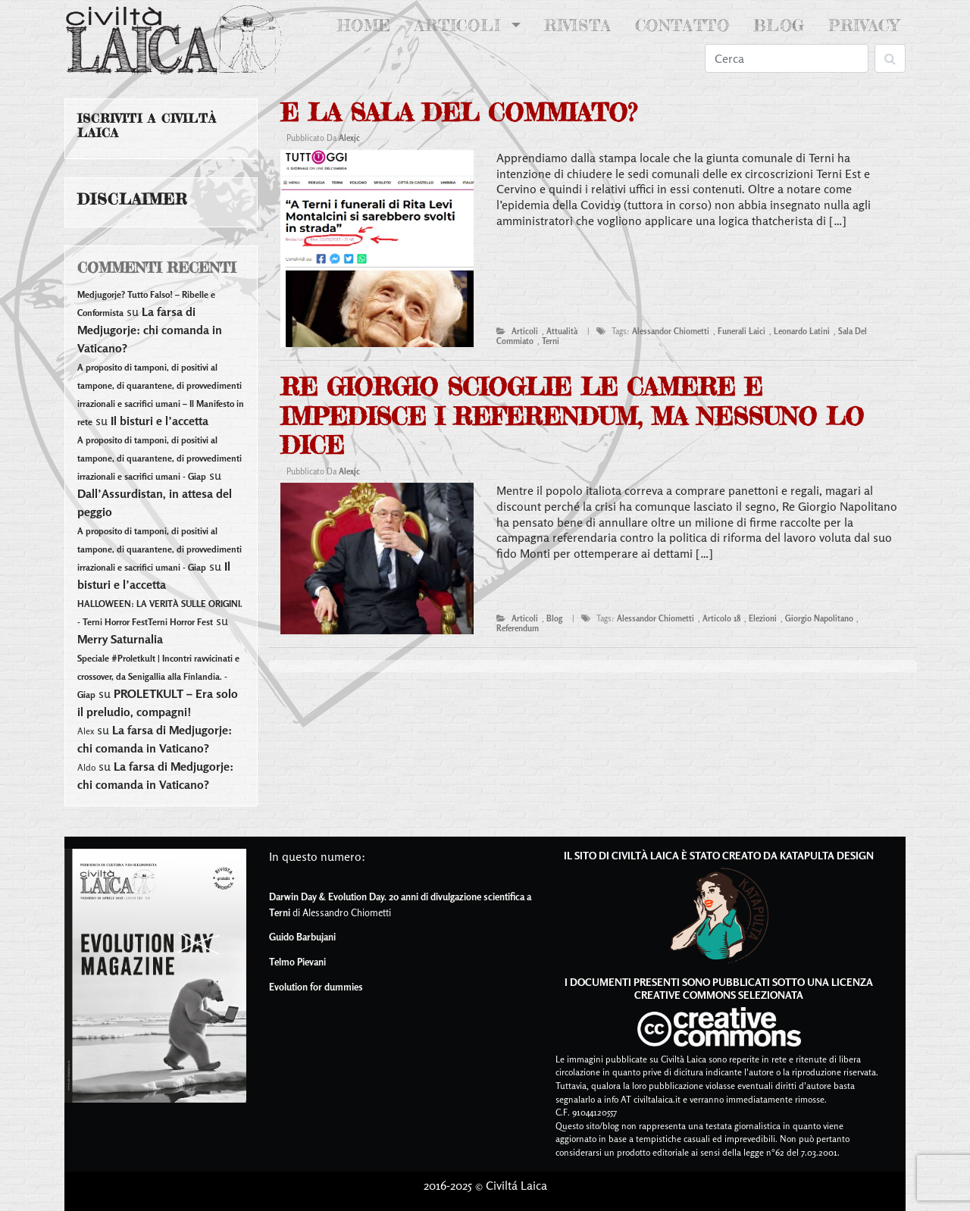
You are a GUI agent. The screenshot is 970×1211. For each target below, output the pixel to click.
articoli (525, 331)
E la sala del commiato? (458, 112)
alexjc (349, 138)
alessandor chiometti (670, 331)
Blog (779, 25)
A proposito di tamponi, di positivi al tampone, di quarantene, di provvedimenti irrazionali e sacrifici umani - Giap (159, 458)
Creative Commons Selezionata (718, 994)
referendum (517, 628)
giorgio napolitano (819, 618)
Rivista (578, 25)
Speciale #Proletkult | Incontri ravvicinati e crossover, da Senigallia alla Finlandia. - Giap (158, 676)
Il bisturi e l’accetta (159, 420)
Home (367, 24)
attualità (561, 331)
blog (554, 618)
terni (550, 341)
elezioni (763, 618)
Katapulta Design (827, 855)
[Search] (786, 58)
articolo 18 (721, 618)
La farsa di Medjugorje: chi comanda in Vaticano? (149, 329)
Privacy (864, 25)
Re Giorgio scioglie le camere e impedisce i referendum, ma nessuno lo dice (572, 416)
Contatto (682, 25)
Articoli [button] (461, 25)
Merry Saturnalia (120, 638)
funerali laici (741, 331)
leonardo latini (802, 331)
